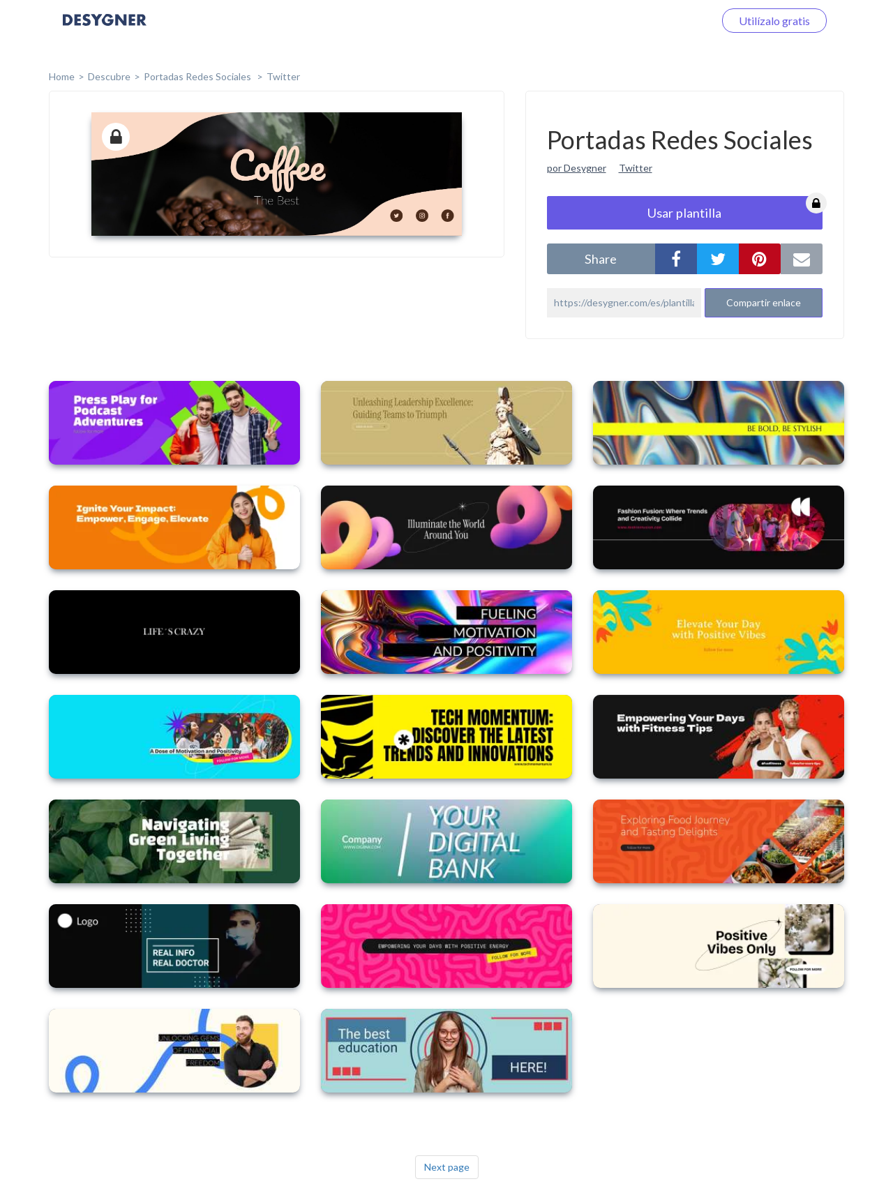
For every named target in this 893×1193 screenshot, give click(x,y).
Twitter (283, 76)
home (62, 76)
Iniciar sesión (665, 21)
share (601, 259)
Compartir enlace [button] (763, 302)
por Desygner (576, 168)
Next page (447, 1167)
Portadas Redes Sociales (198, 76)
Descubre (109, 76)
